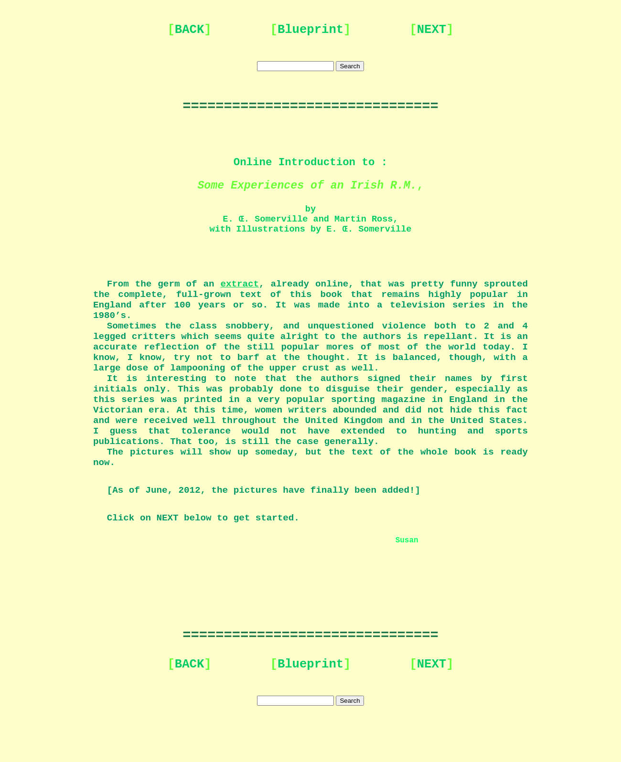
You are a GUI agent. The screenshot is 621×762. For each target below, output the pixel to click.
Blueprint (310, 30)
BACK (189, 30)
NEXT (431, 30)
